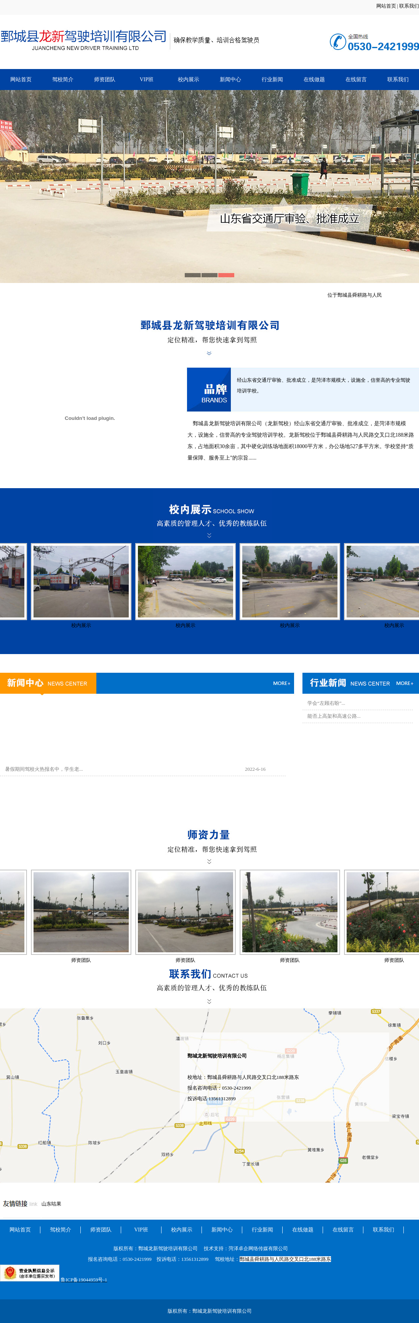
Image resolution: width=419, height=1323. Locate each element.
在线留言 (356, 79)
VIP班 (147, 79)
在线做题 (314, 79)
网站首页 (386, 6)
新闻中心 (230, 79)
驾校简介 (63, 79)
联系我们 (409, 6)
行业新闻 (272, 79)
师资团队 (104, 79)
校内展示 (188, 79)
